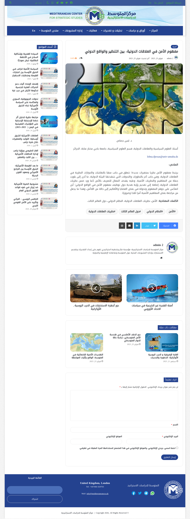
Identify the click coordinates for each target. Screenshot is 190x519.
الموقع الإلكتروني (114, 437)
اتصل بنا (158, 2)
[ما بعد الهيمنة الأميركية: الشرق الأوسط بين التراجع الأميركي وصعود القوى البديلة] (49, 170)
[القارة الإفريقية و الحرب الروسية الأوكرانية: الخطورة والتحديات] (161, 343)
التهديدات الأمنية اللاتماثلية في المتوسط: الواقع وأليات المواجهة (87, 356)
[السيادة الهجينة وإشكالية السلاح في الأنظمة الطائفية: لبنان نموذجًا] (49, 58)
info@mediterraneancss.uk (97, 494)
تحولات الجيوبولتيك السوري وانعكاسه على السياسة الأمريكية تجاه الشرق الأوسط (25, 104)
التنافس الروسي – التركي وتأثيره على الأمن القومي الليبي (25, 202)
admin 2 (169, 59)
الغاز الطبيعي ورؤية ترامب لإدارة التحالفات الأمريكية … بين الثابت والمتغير (25, 154)
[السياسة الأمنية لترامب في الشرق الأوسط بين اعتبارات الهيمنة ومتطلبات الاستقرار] (49, 73)
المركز (154, 30)
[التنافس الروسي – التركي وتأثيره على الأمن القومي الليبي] (49, 203)
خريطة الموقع (173, 2)
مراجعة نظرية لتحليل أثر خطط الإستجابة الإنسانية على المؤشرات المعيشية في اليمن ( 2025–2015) (26, 122)
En (149, 2)
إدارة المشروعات (73, 30)
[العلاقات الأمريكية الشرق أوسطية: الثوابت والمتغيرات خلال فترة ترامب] (49, 140)
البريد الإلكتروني (170, 437)
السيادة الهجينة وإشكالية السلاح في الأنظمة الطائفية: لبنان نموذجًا (26, 57)
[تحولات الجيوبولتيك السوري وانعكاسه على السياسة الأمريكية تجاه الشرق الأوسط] (49, 103)
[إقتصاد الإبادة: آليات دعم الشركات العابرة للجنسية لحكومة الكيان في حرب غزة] (49, 88)
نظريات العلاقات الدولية (101, 211)
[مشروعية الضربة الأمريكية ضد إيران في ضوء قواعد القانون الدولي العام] (49, 188)
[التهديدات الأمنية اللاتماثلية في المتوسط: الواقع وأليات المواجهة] (86, 343)
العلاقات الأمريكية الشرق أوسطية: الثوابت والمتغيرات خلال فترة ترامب (25, 139)
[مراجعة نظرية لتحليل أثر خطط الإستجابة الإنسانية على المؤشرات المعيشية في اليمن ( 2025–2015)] (49, 121)
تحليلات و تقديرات (112, 30)
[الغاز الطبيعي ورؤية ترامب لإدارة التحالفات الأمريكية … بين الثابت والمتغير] (49, 155)
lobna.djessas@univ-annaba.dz (162, 157)
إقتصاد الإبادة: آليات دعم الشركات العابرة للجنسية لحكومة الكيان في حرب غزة (25, 87)
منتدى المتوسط (49, 30)
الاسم (174, 425)
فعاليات (93, 30)
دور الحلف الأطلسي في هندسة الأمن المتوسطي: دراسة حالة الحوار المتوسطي (125, 338)
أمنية (174, 46)
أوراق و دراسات (136, 30)
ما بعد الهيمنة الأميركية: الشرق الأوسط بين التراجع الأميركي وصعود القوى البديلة (26, 171)
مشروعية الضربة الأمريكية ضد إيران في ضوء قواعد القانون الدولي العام (26, 187)
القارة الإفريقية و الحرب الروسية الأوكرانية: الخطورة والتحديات (163, 356)
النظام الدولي (154, 211)
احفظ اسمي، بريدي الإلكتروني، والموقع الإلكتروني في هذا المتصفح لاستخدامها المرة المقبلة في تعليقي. (127, 448)
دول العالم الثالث (130, 211)
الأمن (171, 211)
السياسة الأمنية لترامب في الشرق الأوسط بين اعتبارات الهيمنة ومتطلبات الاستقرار (25, 72)
